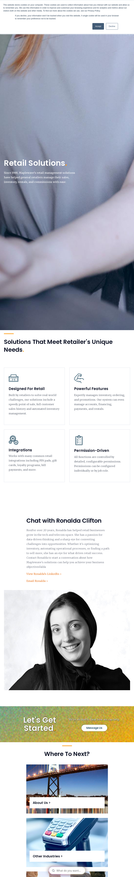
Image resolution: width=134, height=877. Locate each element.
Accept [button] (98, 26)
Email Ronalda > (37, 581)
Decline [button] (112, 26)
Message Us (94, 728)
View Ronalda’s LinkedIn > (44, 574)
